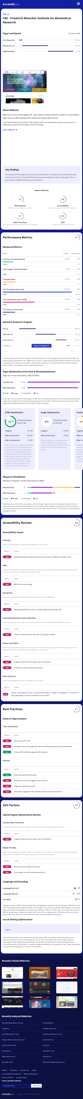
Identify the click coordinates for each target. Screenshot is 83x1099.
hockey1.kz (6, 1051)
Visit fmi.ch (10, 129)
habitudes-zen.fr (8, 1056)
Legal (34, 1070)
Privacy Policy (7, 1077)
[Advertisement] (41, 62)
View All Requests (41, 346)
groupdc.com (7, 1062)
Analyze (36, 1086)
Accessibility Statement (11, 1074)
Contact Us (24, 1070)
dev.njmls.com (48, 1051)
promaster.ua (48, 1039)
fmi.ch (6, 14)
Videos (4, 1070)
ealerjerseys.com (49, 1028)
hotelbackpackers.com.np (12, 1023)
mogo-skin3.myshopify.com (13, 1039)
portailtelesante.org (10, 1034)
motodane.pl (48, 1023)
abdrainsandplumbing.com (54, 1062)
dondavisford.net (9, 1045)
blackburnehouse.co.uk (52, 1034)
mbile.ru (46, 1045)
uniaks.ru (5, 1028)
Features (13, 1070)
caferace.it (47, 1056)
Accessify (11, 4)
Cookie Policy (21, 1077)
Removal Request (31, 1074)
